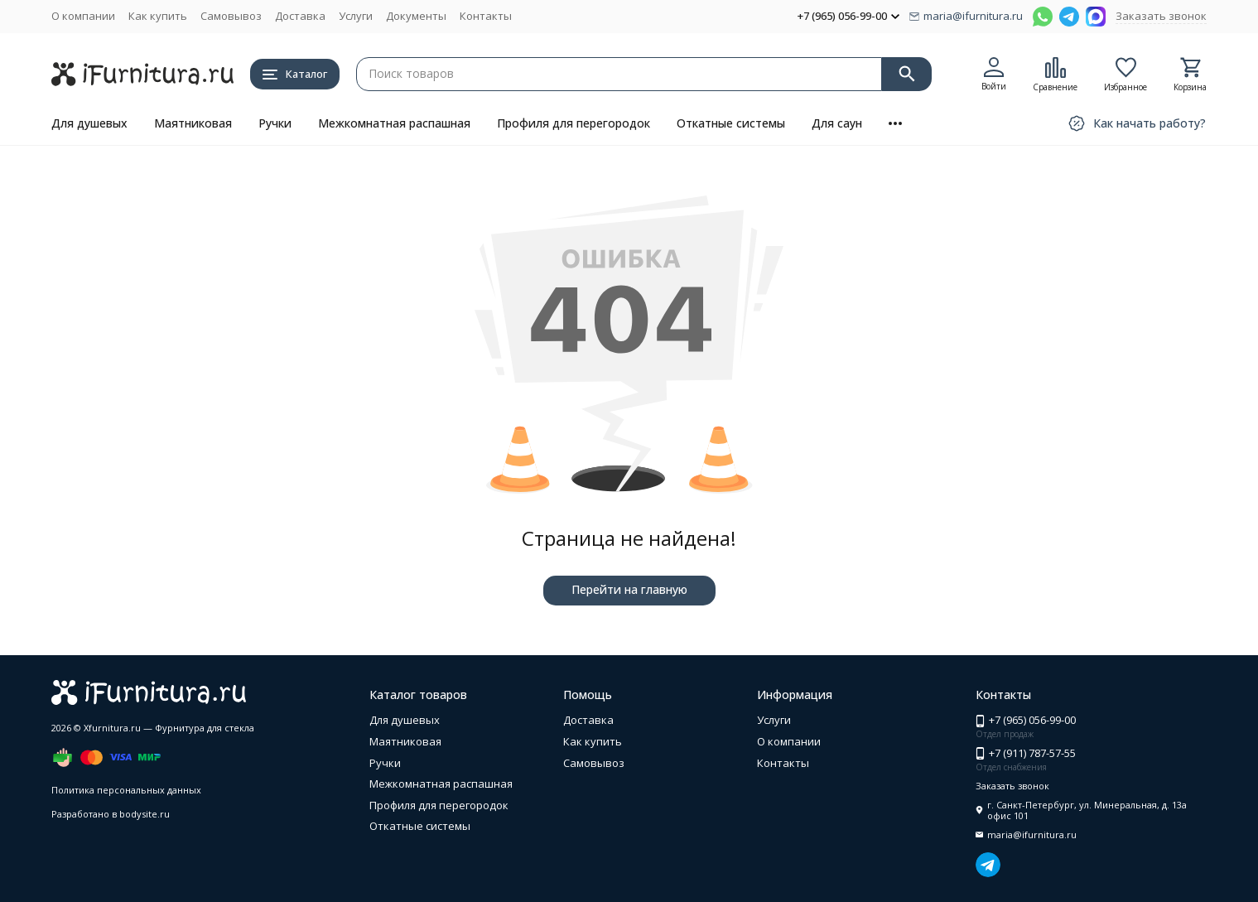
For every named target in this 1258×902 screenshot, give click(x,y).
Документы (416, 15)
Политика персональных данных (126, 790)
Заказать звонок (1161, 15)
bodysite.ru (144, 814)
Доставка (300, 15)
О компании (83, 15)
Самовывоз (231, 15)
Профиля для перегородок (573, 123)
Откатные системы (731, 123)
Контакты (486, 15)
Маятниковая (193, 123)
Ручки (275, 123)
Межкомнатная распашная (394, 123)
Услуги (356, 15)
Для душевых (89, 123)
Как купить (157, 15)
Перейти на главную (629, 589)
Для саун (837, 123)
